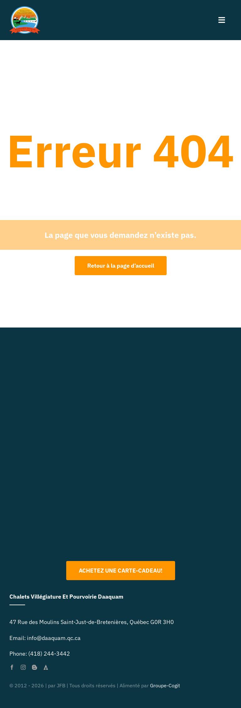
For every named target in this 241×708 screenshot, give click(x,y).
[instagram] (23, 667)
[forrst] (45, 667)
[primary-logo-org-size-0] (24, 9)
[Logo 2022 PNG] (120, 471)
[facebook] (11, 667)
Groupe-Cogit (165, 685)
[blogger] (34, 667)
